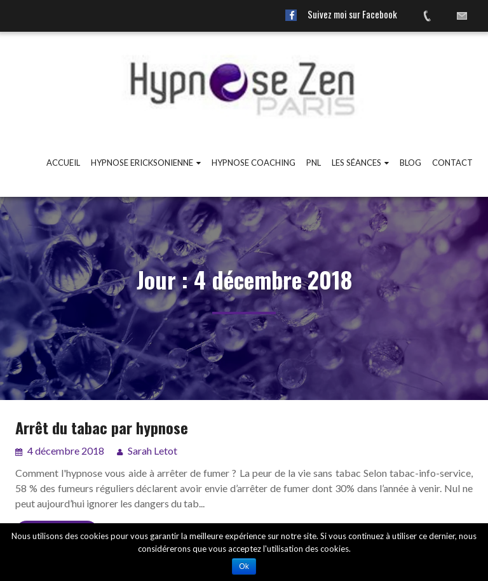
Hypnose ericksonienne (142, 162)
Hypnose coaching (253, 162)
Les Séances (356, 162)
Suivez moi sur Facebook (352, 14)
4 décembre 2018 (64, 450)
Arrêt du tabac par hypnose (101, 427)
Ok (243, 566)
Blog (410, 162)
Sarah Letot (152, 450)
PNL (313, 162)
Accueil (63, 162)
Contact (452, 162)
